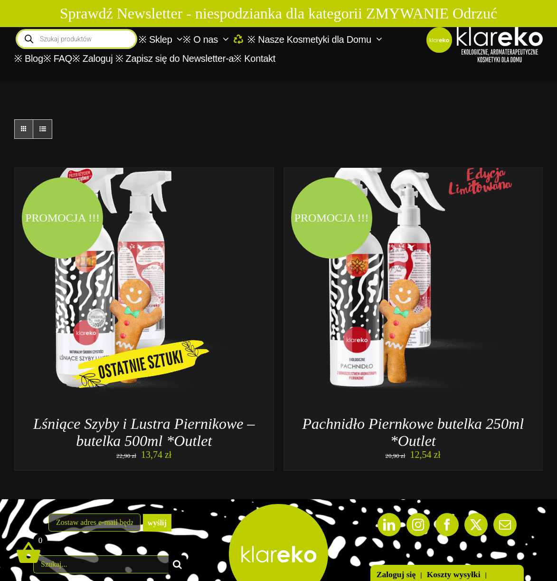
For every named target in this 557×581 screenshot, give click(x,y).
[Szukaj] (178, 564)
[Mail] (505, 524)
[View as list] (42, 129)
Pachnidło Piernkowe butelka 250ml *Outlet (413, 432)
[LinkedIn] (389, 524)
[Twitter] (476, 524)
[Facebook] (447, 524)
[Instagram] (418, 524)
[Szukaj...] (101, 564)
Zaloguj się (396, 574)
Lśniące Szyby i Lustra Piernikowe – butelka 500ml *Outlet (144, 432)
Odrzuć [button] (475, 13)
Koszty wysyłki (454, 574)
